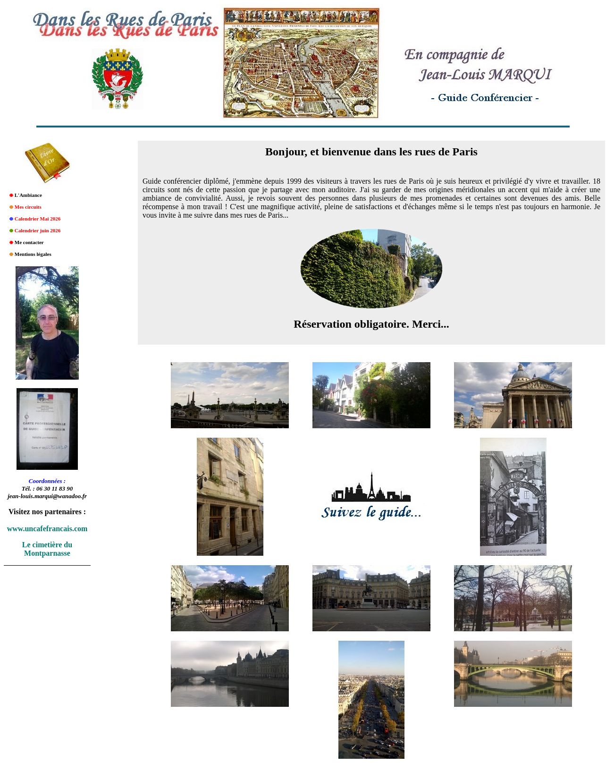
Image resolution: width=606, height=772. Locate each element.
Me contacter (29, 242)
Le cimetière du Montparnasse (47, 549)
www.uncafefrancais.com (47, 529)
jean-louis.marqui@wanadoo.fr (47, 496)
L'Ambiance (28, 195)
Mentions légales (33, 254)
